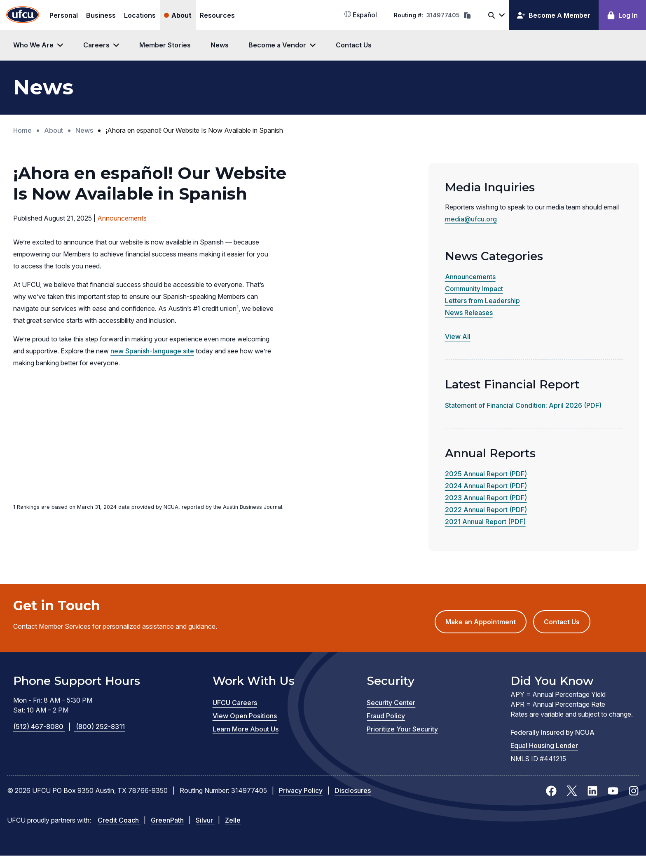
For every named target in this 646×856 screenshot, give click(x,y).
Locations (140, 15)
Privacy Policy (301, 790)
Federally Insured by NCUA (552, 732)
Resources (217, 15)
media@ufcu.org (471, 219)
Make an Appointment (486, 624)
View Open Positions (245, 716)
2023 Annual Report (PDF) (486, 498)
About (181, 15)
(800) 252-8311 (100, 726)
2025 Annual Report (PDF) (486, 474)
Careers (96, 45)
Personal (63, 15)
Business (101, 15)
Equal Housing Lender (544, 745)
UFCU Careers (235, 702)
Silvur (205, 820)
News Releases (469, 312)
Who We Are (33, 45)
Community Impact (474, 289)
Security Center (391, 702)
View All (457, 336)
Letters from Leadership (482, 300)
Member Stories (165, 45)
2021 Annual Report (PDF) (485, 521)
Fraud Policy (386, 716)
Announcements (470, 277)
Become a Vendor (277, 45)
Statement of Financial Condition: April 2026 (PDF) (523, 405)
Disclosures (353, 790)
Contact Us (354, 45)
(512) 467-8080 (44, 726)
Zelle (233, 820)
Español (360, 15)
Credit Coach (119, 820)
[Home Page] (22, 15)
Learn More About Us (246, 729)
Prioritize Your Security (402, 729)
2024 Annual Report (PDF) (486, 486)
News (220, 45)
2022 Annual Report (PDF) (486, 510)
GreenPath (167, 820)
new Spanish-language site (152, 351)
